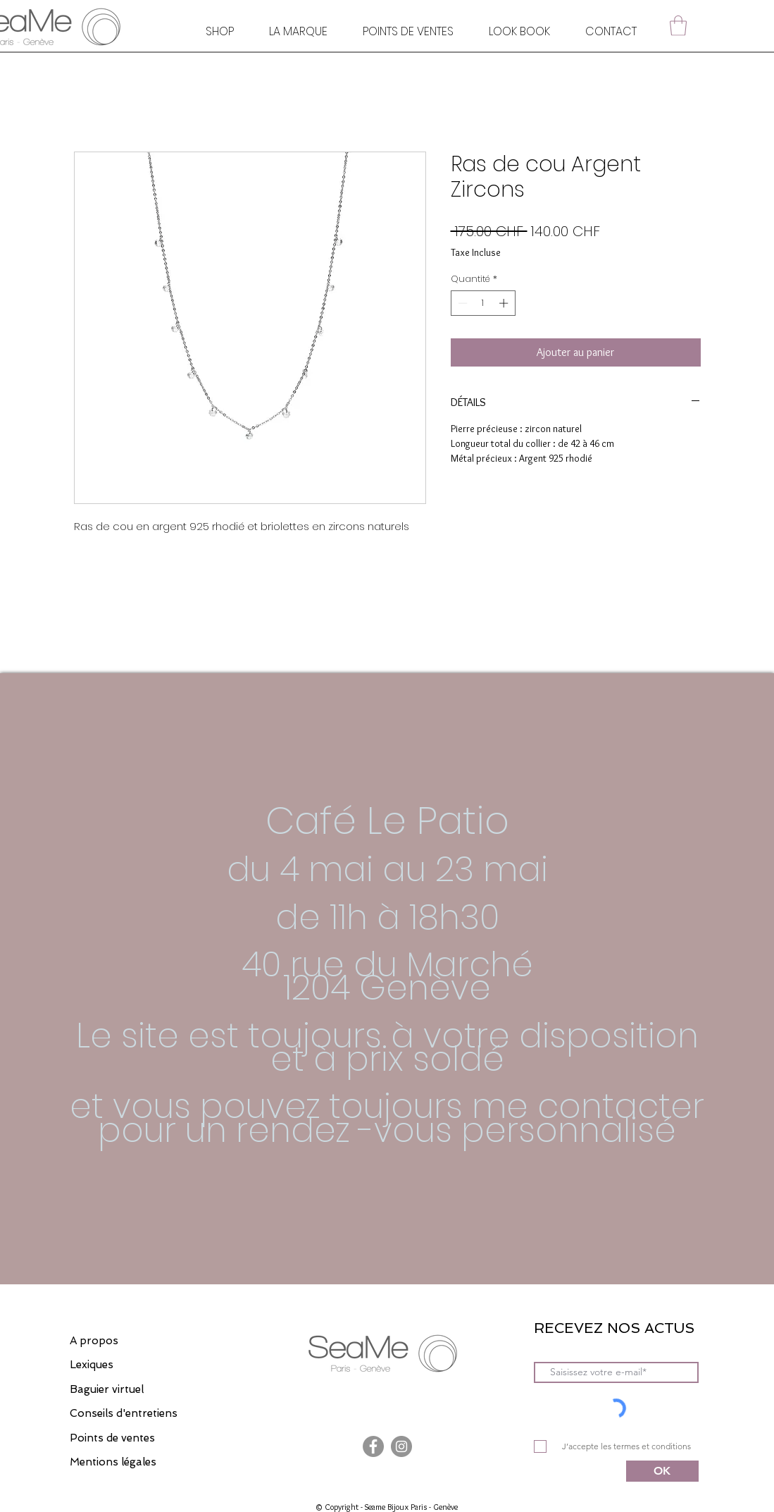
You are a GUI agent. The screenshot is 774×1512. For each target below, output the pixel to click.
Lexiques (91, 1364)
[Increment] (505, 303)
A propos (94, 1340)
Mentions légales (113, 1462)
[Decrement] (461, 303)
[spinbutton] (483, 303)
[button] (678, 26)
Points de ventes (112, 1438)
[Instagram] (401, 1446)
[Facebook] (373, 1446)
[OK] (662, 1471)
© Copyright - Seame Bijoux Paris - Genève (387, 1506)
